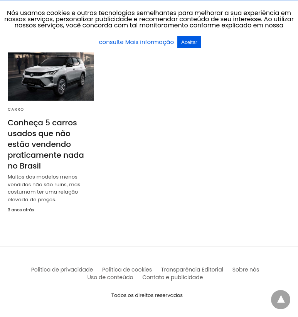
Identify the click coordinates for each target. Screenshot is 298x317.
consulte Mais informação (137, 42)
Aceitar (189, 42)
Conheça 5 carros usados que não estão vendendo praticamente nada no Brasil (46, 144)
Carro (16, 109)
